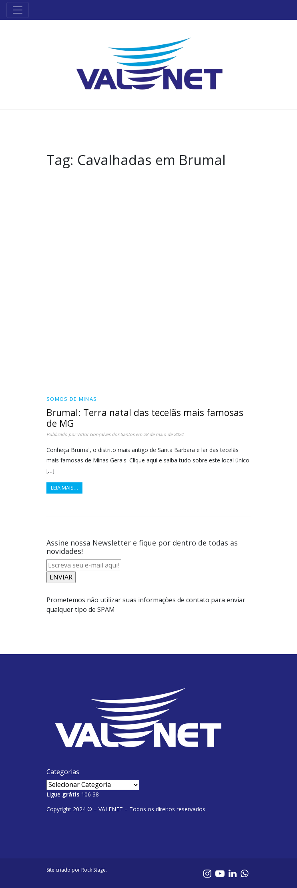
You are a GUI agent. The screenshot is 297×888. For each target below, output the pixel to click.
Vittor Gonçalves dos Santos (105, 434)
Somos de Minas (71, 398)
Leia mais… (64, 487)
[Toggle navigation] (17, 10)
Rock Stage (93, 869)
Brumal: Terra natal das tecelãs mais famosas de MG (144, 418)
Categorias (62, 771)
